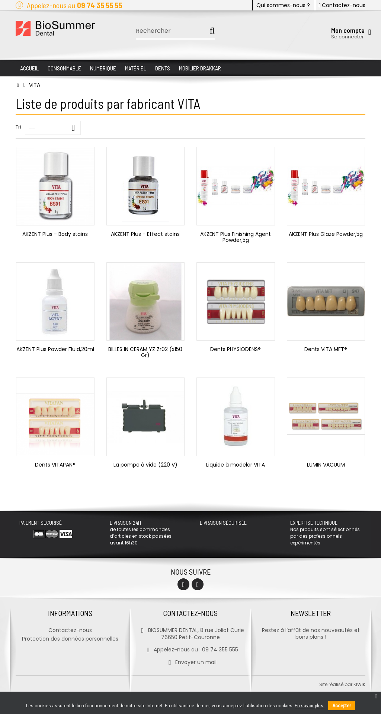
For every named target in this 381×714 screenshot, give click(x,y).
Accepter (341, 705)
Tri (18, 126)
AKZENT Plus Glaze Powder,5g (326, 234)
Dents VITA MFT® (325, 349)
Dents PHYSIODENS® (235, 349)
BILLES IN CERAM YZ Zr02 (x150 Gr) (145, 352)
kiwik (359, 684)
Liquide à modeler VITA (235, 464)
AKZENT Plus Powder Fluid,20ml (55, 349)
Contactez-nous (342, 5)
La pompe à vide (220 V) (145, 464)
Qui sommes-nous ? (283, 5)
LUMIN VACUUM (326, 464)
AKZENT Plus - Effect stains (145, 234)
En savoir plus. (309, 705)
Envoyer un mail (190, 662)
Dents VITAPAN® (55, 464)
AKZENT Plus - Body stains (55, 234)
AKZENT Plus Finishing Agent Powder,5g (235, 237)
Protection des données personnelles (70, 638)
